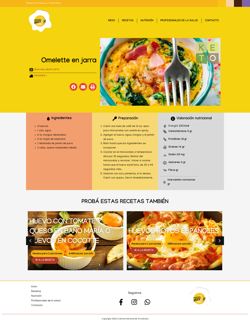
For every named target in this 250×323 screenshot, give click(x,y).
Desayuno (39, 70)
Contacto (212, 20)
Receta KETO (52, 70)
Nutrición (147, 20)
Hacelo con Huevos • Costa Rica (43, 3)
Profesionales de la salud (179, 20)
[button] (73, 87)
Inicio (111, 20)
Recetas (128, 20)
